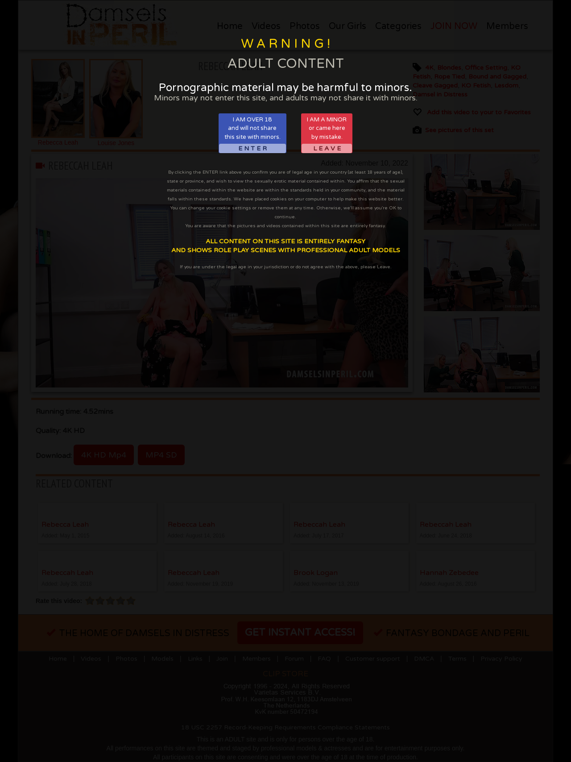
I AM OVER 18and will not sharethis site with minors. (252, 134)
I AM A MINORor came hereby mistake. (327, 134)
